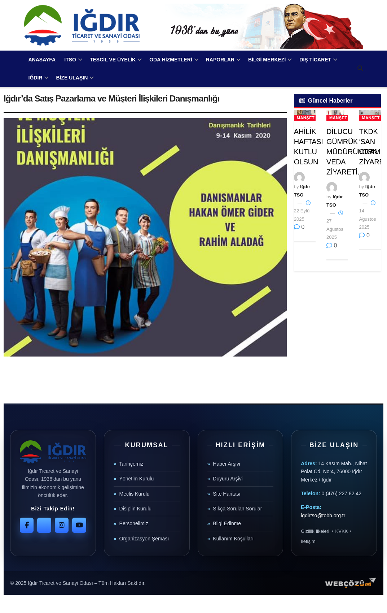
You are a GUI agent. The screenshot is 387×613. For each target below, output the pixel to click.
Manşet (306, 118)
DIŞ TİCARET (315, 59)
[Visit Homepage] (82, 25)
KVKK (341, 531)
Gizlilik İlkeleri (315, 531)
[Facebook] (27, 525)
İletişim (308, 541)
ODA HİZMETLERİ (170, 59)
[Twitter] (44, 525)
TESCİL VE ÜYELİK (113, 59)
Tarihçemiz (131, 464)
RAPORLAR (220, 59)
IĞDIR (35, 78)
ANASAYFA (42, 59)
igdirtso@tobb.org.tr (323, 515)
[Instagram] (62, 525)
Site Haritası (226, 494)
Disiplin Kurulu (135, 508)
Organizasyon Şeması (144, 538)
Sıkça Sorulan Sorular (237, 508)
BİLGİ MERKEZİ (267, 59)
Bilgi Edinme (227, 523)
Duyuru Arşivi (227, 479)
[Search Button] (360, 69)
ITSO (70, 59)
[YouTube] (79, 525)
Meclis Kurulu (134, 494)
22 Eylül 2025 (302, 211)
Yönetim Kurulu (136, 479)
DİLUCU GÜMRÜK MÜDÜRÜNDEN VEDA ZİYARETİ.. (352, 152)
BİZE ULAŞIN (72, 78)
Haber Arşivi (226, 464)
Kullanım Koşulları (233, 538)
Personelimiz (133, 523)
